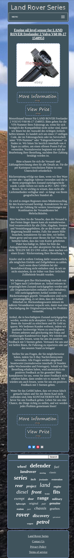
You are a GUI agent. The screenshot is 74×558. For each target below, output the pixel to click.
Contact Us (38, 541)
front (36, 492)
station (20, 509)
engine (57, 486)
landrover (28, 471)
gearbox (55, 508)
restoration (57, 479)
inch (33, 479)
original (33, 503)
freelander (43, 479)
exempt (19, 498)
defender (40, 465)
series (20, 478)
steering (43, 473)
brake (47, 494)
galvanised (56, 517)
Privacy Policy (38, 546)
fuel (56, 467)
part (29, 509)
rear (19, 485)
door (31, 499)
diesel (22, 492)
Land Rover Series (38, 536)
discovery (41, 515)
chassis (40, 508)
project (31, 486)
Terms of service (38, 552)
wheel (21, 466)
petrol (43, 522)
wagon (30, 523)
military (57, 499)
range (43, 498)
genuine (54, 503)
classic (52, 472)
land (45, 485)
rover (22, 514)
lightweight (21, 504)
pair (44, 503)
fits (56, 492)
